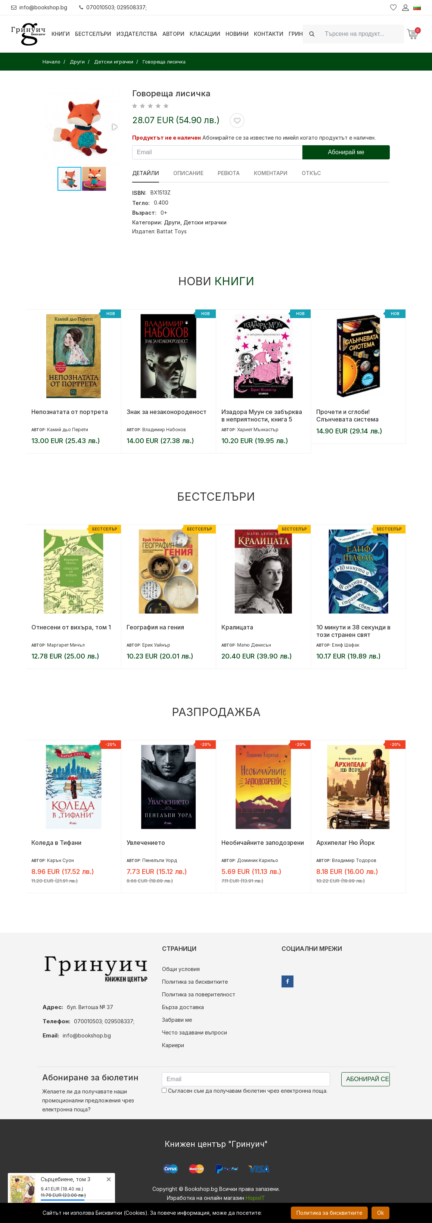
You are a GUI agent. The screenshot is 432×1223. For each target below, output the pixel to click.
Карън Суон (60, 860)
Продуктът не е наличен (166, 137)
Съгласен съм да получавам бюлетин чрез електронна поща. (244, 1090)
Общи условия (181, 969)
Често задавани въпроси (194, 1032)
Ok (380, 1213)
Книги (61, 34)
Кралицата (237, 627)
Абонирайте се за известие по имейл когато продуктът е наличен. (289, 137)
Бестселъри (93, 34)
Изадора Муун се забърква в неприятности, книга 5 (261, 415)
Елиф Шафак (345, 645)
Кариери (173, 1045)
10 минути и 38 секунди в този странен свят (353, 630)
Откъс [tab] (311, 173)
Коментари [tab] (271, 173)
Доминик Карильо (257, 860)
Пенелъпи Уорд (159, 860)
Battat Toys (172, 231)
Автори (173, 34)
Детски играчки (205, 222)
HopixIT (255, 1198)
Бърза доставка (183, 1007)
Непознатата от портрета (69, 412)
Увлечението (146, 842)
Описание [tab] (188, 173)
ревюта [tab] (229, 173)
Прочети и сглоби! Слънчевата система (347, 415)
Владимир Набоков (164, 429)
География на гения (155, 627)
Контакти (268, 34)
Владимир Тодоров (354, 860)
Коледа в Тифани (56, 842)
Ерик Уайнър (156, 645)
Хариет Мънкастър (258, 429)
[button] (114, 127)
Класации (205, 34)
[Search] (362, 34)
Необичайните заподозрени (262, 842)
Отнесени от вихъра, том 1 (71, 627)
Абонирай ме (346, 152)
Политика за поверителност (198, 994)
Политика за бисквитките (195, 981)
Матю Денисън (254, 645)
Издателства (136, 34)
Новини (237, 34)
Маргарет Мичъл (66, 645)
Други (172, 222)
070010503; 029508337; (113, 7)
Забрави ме (177, 1020)
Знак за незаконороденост (166, 412)
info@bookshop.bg (39, 7)
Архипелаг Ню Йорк (345, 842)
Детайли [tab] (145, 173)
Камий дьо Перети (67, 429)
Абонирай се (367, 1079)
